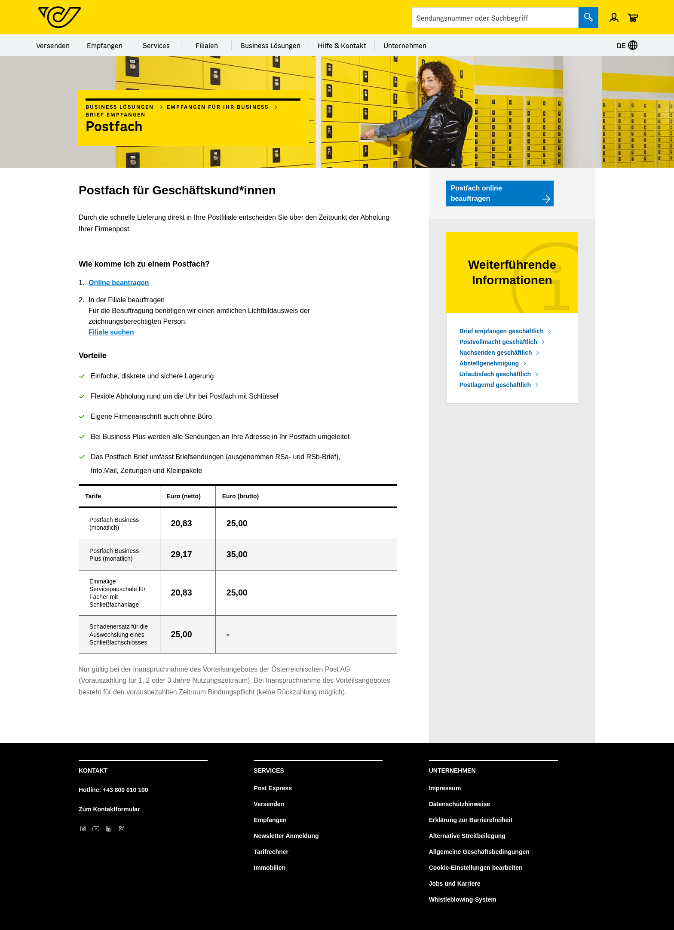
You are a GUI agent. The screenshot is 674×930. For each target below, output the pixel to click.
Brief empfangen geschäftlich (502, 331)
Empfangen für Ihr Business (218, 106)
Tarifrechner (271, 851)
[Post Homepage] (60, 17)
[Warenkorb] (632, 17)
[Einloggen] (614, 17)
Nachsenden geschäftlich (496, 352)
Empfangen (105, 45)
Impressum (445, 788)
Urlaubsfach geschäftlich (495, 374)
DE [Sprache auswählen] (627, 45)
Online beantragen (119, 282)
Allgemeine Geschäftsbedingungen (479, 851)
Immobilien (269, 867)
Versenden (53, 45)
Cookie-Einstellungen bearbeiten (476, 867)
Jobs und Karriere (455, 883)
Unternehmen (404, 45)
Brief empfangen (116, 114)
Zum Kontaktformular (109, 809)
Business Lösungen (270, 45)
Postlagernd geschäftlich (495, 384)
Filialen (207, 45)
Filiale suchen (111, 332)
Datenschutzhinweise (459, 804)
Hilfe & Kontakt (342, 45)
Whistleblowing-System (462, 899)
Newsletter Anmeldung (286, 835)
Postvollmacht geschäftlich (498, 341)
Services (156, 45)
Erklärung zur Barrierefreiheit (471, 819)
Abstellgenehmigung (489, 363)
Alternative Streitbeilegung (467, 835)
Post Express (273, 788)
